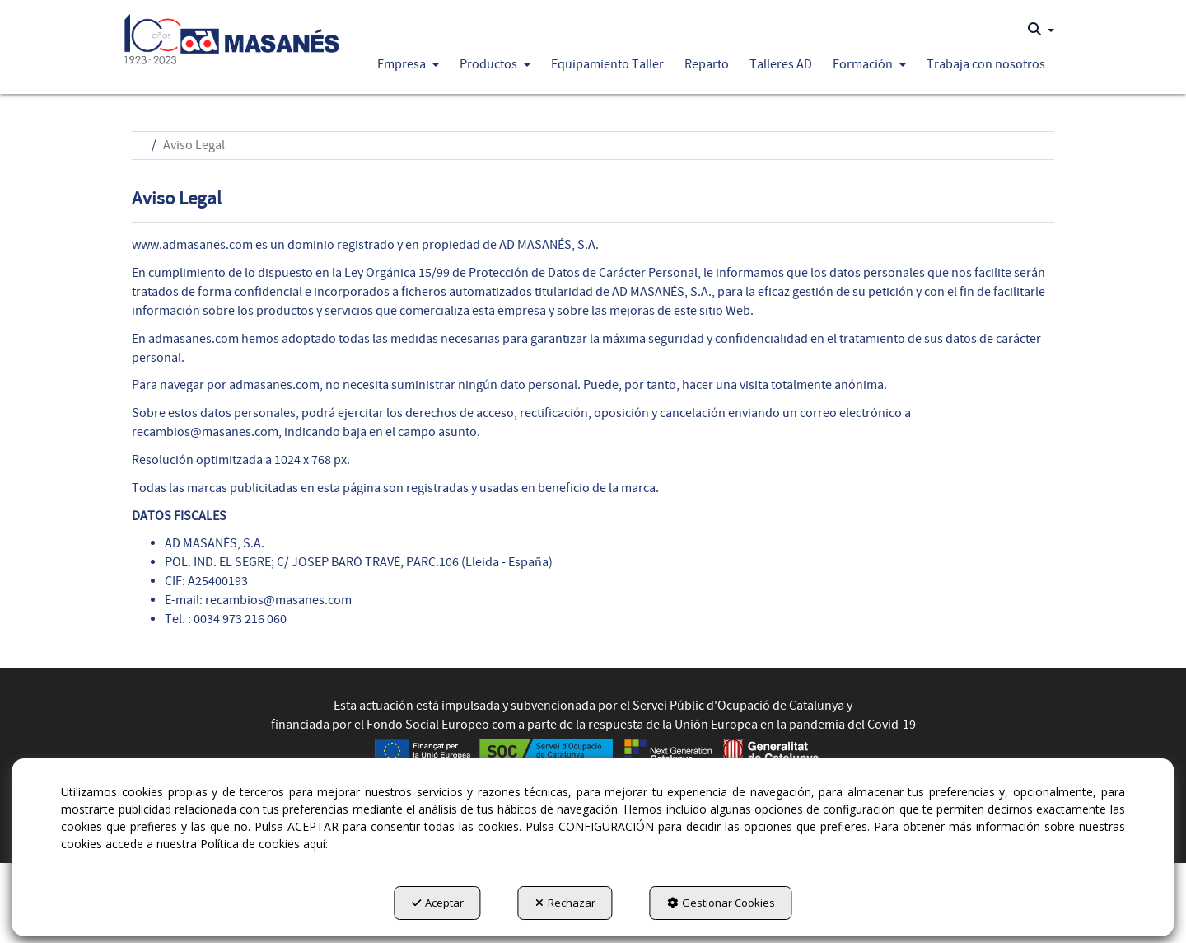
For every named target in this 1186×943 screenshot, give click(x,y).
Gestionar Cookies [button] (721, 902)
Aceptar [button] (438, 902)
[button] (232, 34)
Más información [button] (385, 844)
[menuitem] (1041, 29)
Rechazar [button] (565, 902)
